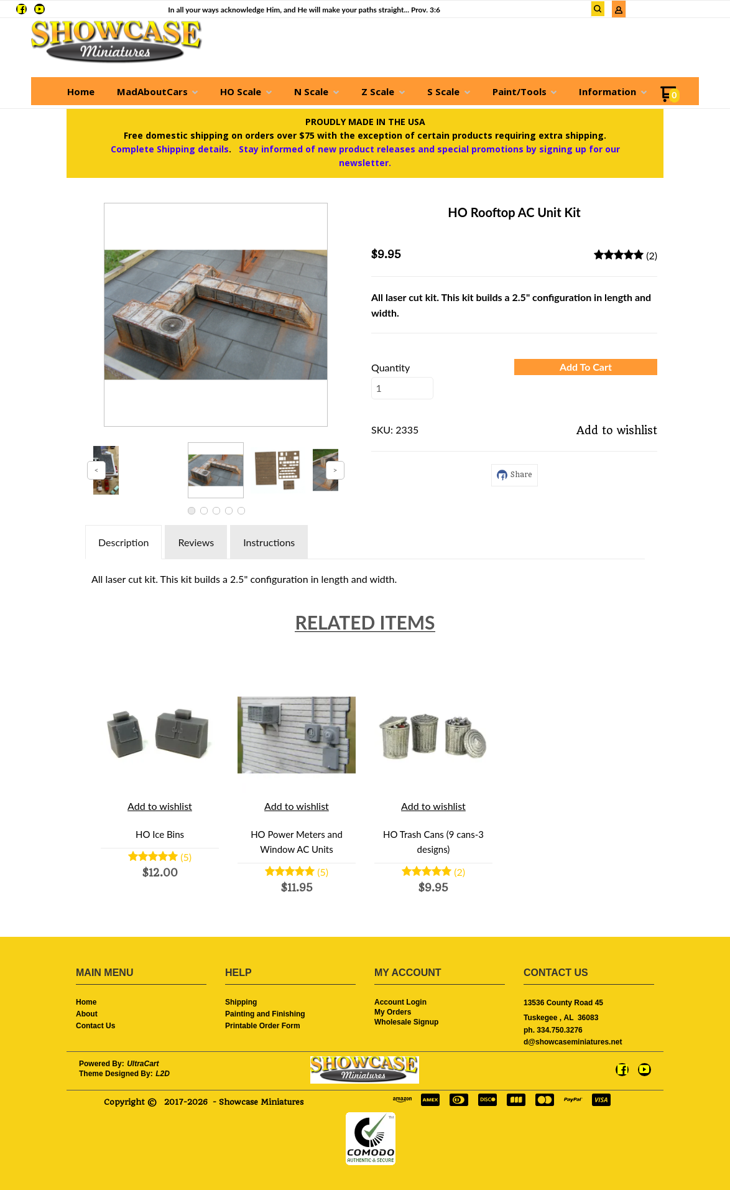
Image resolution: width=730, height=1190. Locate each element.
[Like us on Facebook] (21, 9)
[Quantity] (402, 388)
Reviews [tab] (196, 542)
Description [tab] (123, 542)
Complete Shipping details (170, 149)
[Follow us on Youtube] (39, 9)
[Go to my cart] (670, 98)
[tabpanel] (365, 576)
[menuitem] (81, 91)
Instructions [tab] (269, 542)
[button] (598, 8)
